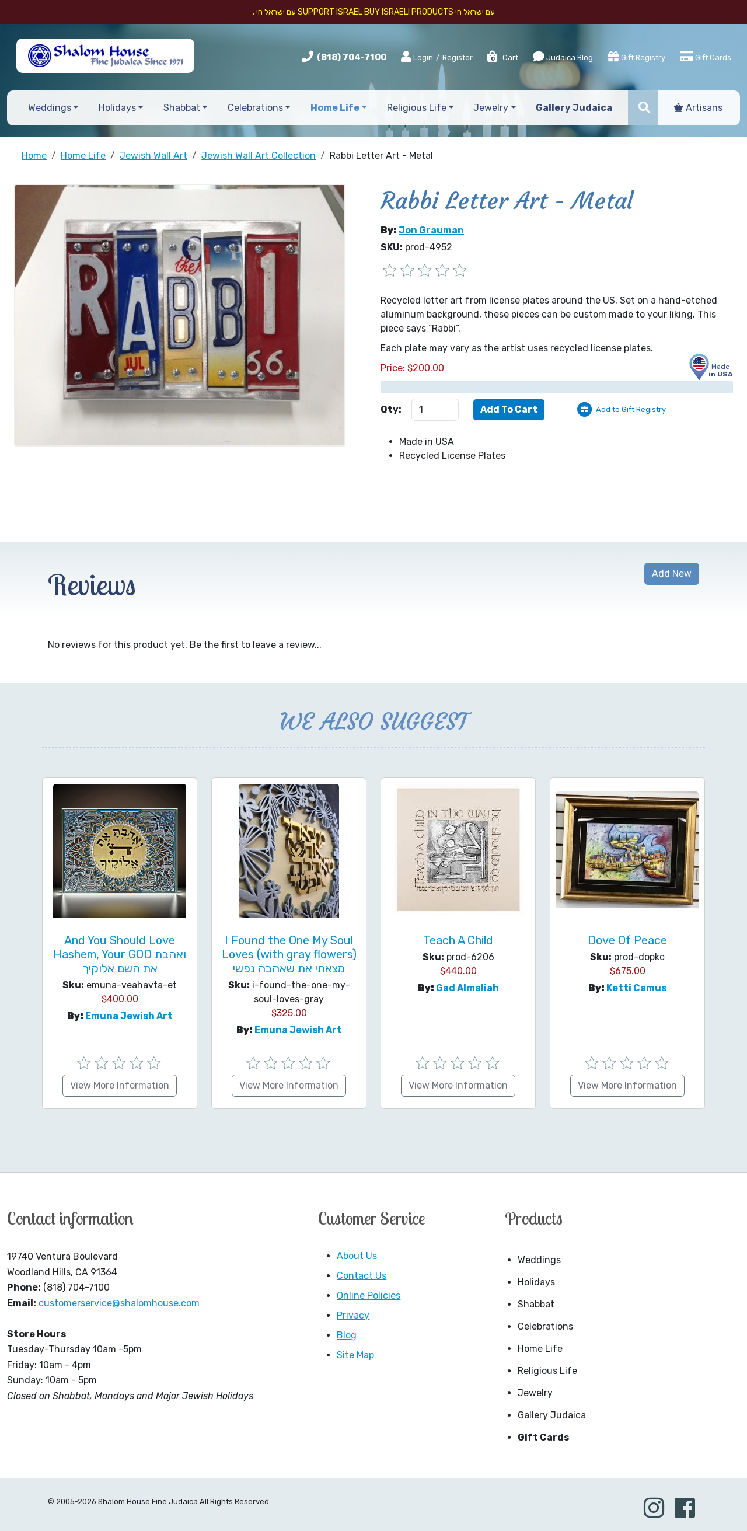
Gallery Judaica (552, 1415)
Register (457, 57)
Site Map (355, 1355)
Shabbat (536, 1304)
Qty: (391, 409)
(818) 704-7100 (351, 57)
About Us (357, 1255)
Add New (672, 573)
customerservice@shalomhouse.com (119, 1303)
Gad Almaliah (467, 987)
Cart (502, 57)
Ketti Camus (636, 987)
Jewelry (535, 1393)
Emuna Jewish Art (129, 1015)
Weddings (539, 1259)
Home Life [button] (334, 107)
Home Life (540, 1348)
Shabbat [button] (181, 107)
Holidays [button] (117, 107)
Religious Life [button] (416, 107)
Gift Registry (636, 56)
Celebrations (545, 1326)
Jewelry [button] (490, 107)
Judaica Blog (563, 56)
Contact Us (361, 1275)
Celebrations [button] (255, 107)
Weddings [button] (49, 107)
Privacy (353, 1315)
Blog (347, 1335)
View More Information (119, 1085)
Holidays (536, 1282)
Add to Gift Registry (631, 409)
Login (417, 57)
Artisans (698, 107)
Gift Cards (705, 56)
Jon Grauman (431, 230)
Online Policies (368, 1295)
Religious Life (547, 1370)
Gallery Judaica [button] (574, 107)
